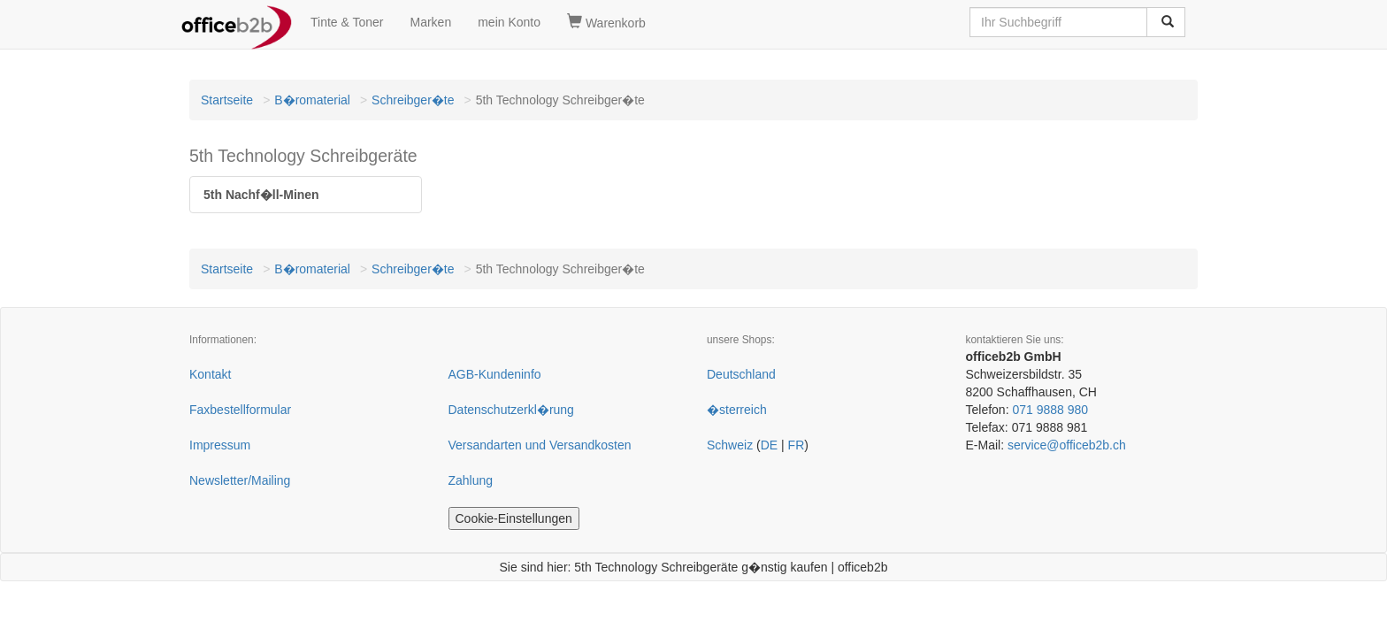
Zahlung (471, 480)
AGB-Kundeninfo (494, 374)
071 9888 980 (1050, 410)
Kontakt (210, 374)
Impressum (219, 445)
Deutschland (741, 374)
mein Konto (509, 22)
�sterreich (737, 410)
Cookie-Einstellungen (514, 518)
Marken (431, 22)
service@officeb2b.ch (1067, 445)
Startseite (227, 100)
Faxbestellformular (240, 410)
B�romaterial (312, 100)
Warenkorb (606, 22)
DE (769, 445)
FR (796, 445)
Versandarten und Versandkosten (540, 445)
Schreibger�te (413, 100)
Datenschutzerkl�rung (511, 410)
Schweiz (730, 445)
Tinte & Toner (347, 22)
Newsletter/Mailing (239, 480)
